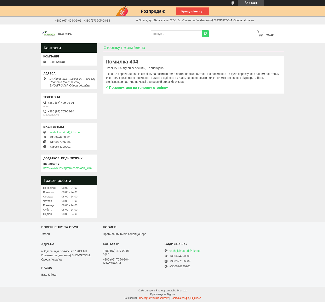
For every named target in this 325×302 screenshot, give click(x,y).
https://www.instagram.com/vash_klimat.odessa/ (69, 168)
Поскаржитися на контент (154, 298)
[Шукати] (205, 33)
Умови (45, 234)
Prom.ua (182, 290)
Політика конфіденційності (186, 298)
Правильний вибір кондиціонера (124, 234)
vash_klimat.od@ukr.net (65, 132)
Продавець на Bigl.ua (162, 294)
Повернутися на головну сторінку (138, 88)
